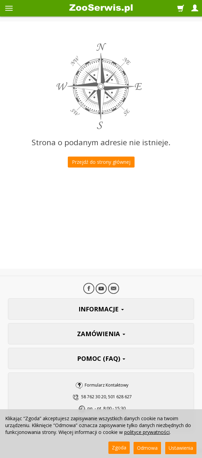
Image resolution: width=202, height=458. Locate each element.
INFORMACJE (101, 309)
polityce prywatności (147, 432)
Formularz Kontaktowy (106, 385)
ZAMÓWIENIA (101, 334)
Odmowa (147, 448)
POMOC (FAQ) (101, 358)
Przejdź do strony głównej (101, 162)
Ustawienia (181, 448)
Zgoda (119, 447)
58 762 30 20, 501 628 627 (106, 397)
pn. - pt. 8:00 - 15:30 (106, 408)
